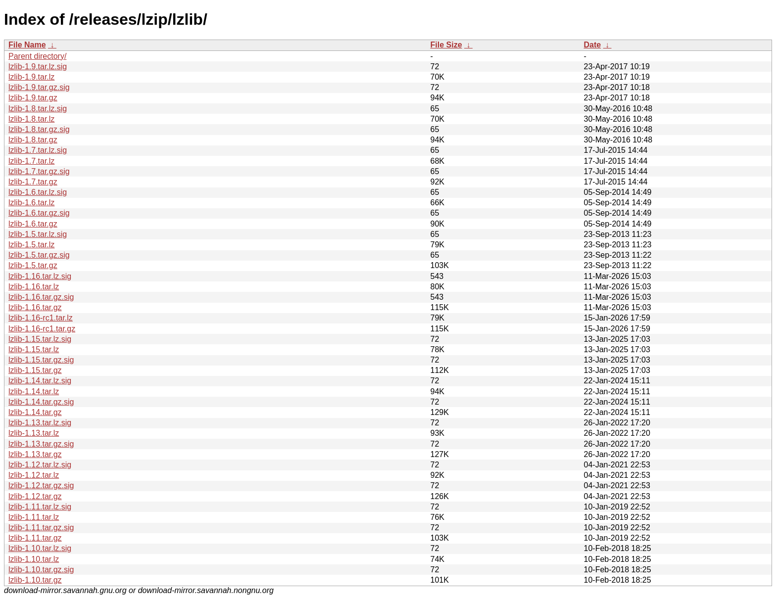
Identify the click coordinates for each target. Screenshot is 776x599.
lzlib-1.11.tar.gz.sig (41, 527)
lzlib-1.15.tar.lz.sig (39, 339)
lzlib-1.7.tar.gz (32, 182)
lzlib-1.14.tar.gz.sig (41, 402)
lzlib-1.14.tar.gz (35, 412)
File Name (27, 45)
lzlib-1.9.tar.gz (32, 97)
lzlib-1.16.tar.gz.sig (41, 297)
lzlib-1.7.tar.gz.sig (39, 171)
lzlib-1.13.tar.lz (33, 433)
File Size (446, 45)
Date (592, 45)
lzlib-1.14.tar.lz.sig (39, 380)
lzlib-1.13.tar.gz (35, 454)
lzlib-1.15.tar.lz (33, 349)
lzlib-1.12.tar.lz (33, 475)
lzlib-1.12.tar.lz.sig (39, 465)
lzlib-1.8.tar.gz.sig (39, 129)
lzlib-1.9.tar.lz (31, 77)
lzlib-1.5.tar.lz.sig (37, 234)
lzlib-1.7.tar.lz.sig (37, 150)
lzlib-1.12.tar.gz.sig (41, 485)
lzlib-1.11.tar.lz (33, 517)
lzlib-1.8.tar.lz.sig (37, 108)
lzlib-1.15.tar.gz (35, 370)
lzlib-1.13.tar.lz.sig (39, 422)
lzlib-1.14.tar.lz (33, 391)
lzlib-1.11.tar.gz (35, 538)
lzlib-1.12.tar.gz (35, 496)
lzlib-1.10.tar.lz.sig (39, 548)
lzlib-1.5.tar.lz (31, 244)
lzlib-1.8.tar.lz (31, 119)
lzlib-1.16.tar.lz (33, 286)
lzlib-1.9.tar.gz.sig (39, 87)
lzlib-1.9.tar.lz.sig (37, 66)
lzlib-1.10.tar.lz (33, 559)
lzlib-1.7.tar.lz (31, 161)
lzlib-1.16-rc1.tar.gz (41, 328)
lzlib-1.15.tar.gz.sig (41, 360)
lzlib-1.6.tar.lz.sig (37, 192)
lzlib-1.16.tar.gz (35, 307)
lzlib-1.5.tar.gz (32, 265)
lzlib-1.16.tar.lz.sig (39, 276)
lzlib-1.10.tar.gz (35, 580)
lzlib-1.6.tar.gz (32, 224)
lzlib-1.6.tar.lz (31, 202)
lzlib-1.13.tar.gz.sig (41, 444)
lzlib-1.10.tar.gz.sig (41, 569)
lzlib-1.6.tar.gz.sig (39, 213)
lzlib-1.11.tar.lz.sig (39, 507)
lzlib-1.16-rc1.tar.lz (40, 318)
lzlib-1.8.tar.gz (32, 140)
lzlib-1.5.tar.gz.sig (39, 255)
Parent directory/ (37, 56)
